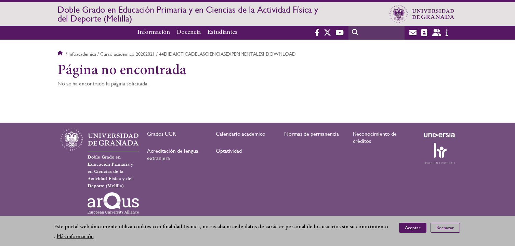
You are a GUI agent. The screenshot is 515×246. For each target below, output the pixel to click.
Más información (75, 236)
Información (153, 32)
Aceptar (413, 228)
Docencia (189, 32)
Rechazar (445, 228)
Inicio (60, 54)
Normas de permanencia (311, 134)
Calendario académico (240, 134)
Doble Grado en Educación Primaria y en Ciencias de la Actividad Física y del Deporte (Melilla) (187, 14)
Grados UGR (161, 134)
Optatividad (229, 151)
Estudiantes (222, 32)
